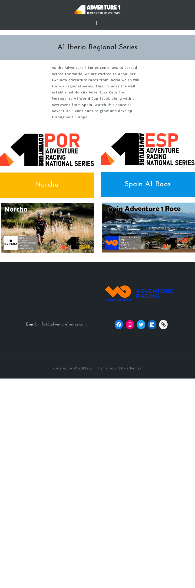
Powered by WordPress (72, 368)
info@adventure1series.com (63, 324)
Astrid (115, 368)
